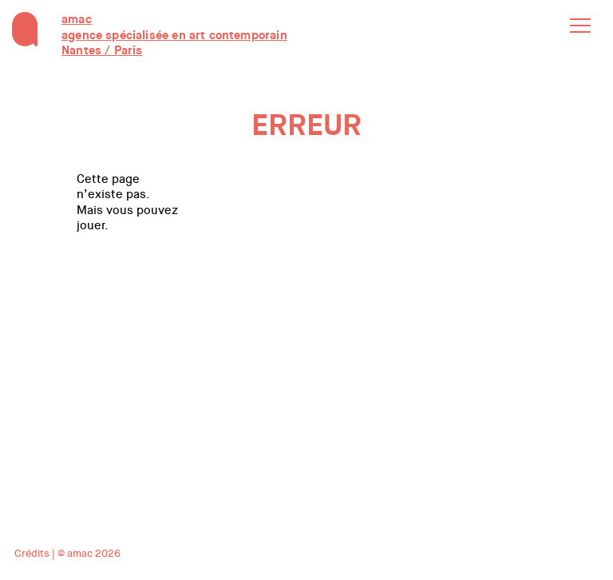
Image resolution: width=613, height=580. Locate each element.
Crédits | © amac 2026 (67, 553)
